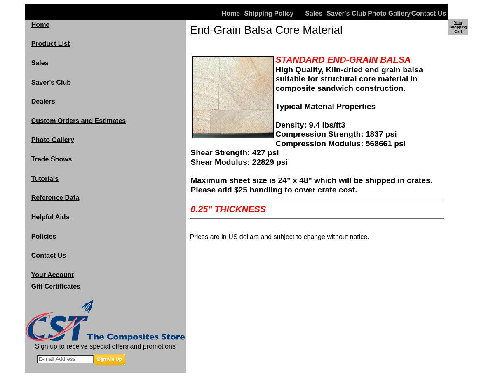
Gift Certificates (55, 286)
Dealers (43, 101)
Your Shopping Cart (458, 27)
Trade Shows (51, 159)
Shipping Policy (263, 13)
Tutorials (45, 178)
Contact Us (428, 13)
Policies (43, 236)
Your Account (52, 274)
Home (231, 13)
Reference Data (55, 197)
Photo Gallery (387, 13)
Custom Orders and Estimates (78, 120)
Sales (313, 13)
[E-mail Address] (65, 359)
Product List (50, 43)
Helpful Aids (50, 217)
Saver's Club (346, 13)
